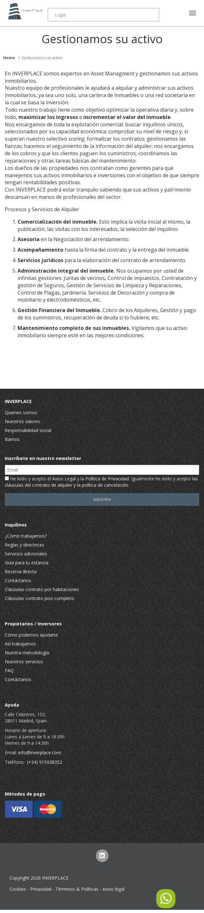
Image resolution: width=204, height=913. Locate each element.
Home (9, 57)
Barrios (12, 439)
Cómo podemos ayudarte (31, 635)
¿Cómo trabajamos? (26, 536)
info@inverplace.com (39, 752)
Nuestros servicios (24, 662)
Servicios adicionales (26, 554)
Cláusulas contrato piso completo (39, 598)
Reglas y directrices (24, 545)
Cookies (18, 889)
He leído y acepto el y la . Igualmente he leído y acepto (101, 482)
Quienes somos (21, 412)
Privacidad (40, 889)
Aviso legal (113, 889)
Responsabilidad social (28, 430)
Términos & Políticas (76, 889)
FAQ (9, 670)
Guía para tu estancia (26, 563)
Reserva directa (21, 571)
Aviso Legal (64, 479)
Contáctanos (18, 580)
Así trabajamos (20, 644)
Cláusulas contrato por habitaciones (42, 589)
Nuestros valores (22, 421)
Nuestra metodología (27, 653)
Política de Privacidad (107, 479)
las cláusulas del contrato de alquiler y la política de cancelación (101, 482)
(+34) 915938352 (44, 762)
